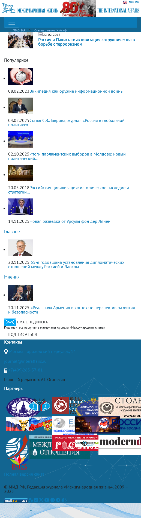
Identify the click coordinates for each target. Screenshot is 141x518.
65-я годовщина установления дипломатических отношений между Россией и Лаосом (66, 264)
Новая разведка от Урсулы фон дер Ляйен (69, 221)
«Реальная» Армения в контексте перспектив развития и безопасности (71, 310)
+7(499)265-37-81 (25, 370)
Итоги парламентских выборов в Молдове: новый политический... (67, 156)
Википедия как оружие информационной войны (76, 91)
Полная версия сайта (24, 474)
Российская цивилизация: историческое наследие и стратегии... (68, 190)
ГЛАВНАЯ (19, 30)
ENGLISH (131, 2)
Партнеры (13, 388)
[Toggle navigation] (11, 22)
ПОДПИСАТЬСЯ (22, 334)
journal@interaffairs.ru (25, 361)
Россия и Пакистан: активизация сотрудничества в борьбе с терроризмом (86, 42)
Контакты (13, 342)
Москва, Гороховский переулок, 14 (42, 351)
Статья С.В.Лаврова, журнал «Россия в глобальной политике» (66, 122)
